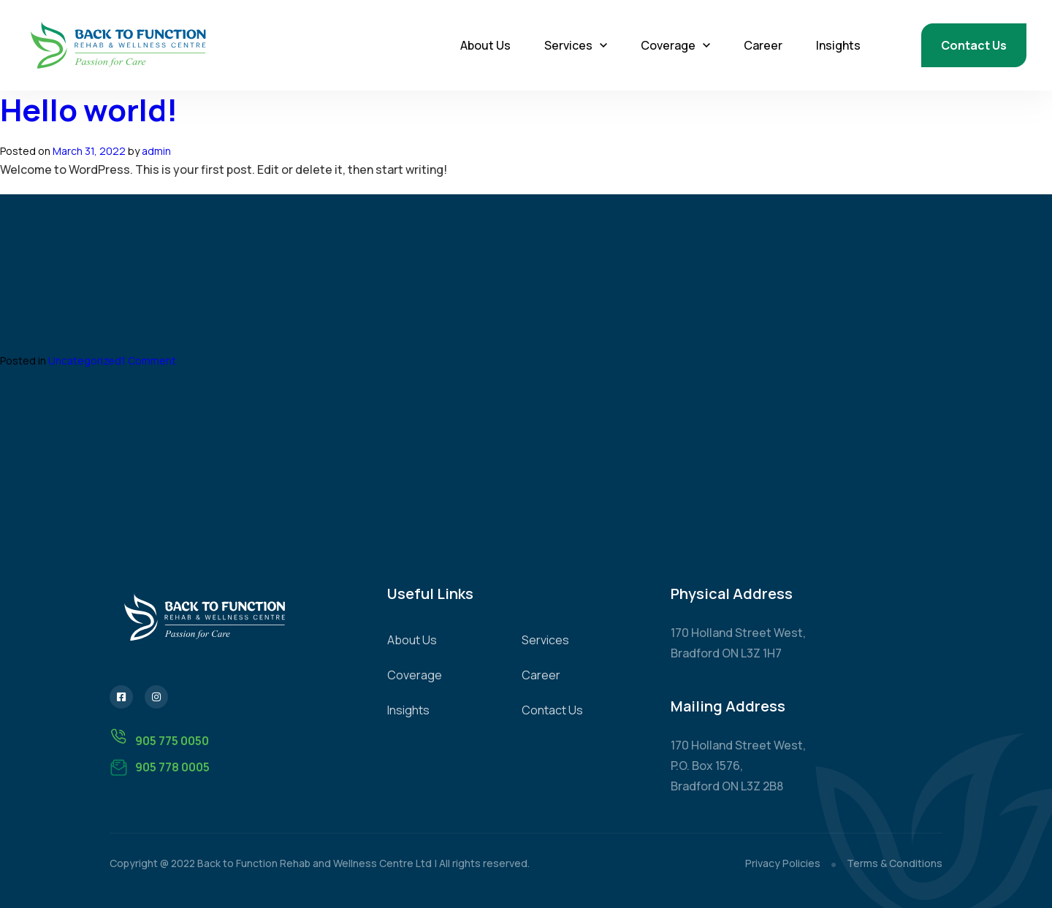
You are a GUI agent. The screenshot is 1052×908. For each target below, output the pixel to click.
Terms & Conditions (894, 863)
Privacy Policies (782, 863)
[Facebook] (121, 697)
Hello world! (89, 109)
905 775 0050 (159, 738)
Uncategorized (84, 360)
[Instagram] (156, 697)
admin (156, 151)
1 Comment (148, 360)
